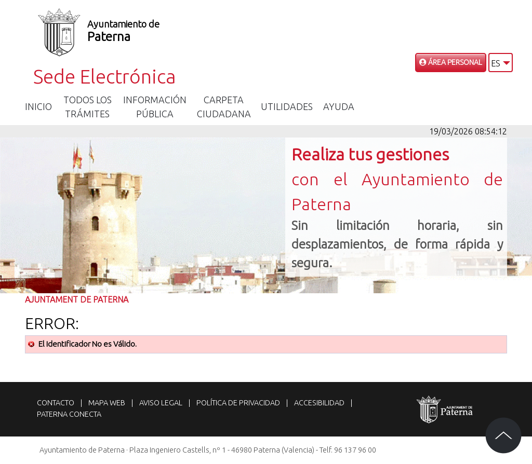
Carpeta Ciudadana (224, 106)
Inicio (38, 106)
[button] (500, 62)
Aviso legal (160, 403)
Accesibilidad (319, 403)
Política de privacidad (238, 403)
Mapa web (106, 403)
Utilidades (287, 106)
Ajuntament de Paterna (76, 299)
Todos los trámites (87, 106)
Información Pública (155, 106)
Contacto (55, 403)
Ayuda (338, 106)
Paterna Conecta (69, 414)
